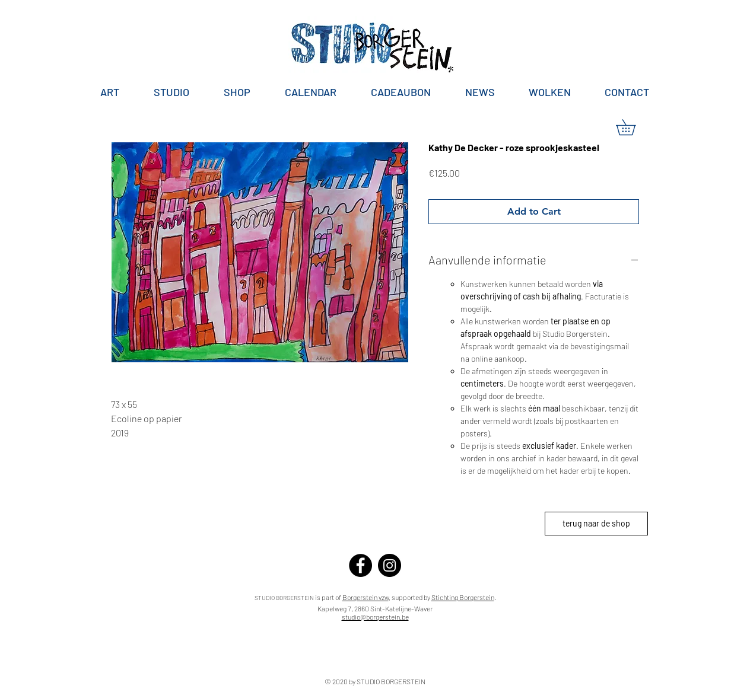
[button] (633, 127)
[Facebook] (360, 565)
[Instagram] (389, 565)
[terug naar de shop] (596, 523)
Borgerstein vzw (365, 597)
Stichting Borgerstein (462, 597)
